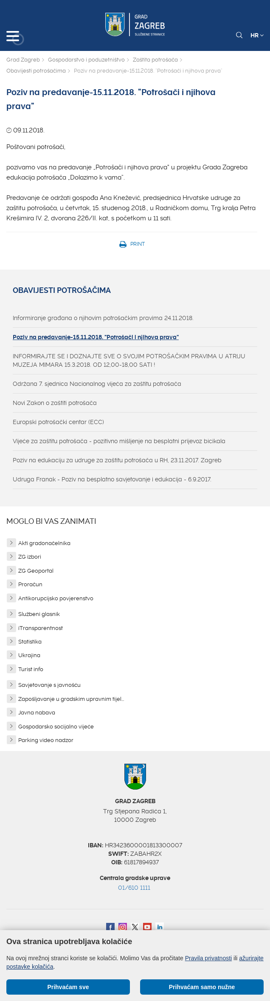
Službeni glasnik (39, 614)
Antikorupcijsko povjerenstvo (55, 598)
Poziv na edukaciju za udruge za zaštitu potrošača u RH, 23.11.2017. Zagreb (117, 460)
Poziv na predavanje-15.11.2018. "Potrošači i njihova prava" (96, 337)
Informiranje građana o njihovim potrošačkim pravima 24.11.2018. (103, 318)
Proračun (30, 584)
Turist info (30, 669)
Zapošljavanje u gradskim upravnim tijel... (71, 699)
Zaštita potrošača (155, 59)
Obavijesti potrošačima (36, 70)
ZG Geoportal (35, 571)
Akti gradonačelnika (44, 543)
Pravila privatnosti (208, 958)
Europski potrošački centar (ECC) (58, 422)
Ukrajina (29, 655)
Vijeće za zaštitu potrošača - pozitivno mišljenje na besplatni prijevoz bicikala (119, 441)
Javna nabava (36, 712)
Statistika (30, 641)
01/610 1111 (134, 887)
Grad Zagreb (23, 59)
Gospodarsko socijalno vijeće (56, 726)
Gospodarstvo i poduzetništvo (86, 59)
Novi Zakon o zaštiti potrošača (55, 402)
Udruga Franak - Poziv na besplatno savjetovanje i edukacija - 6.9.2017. (112, 479)
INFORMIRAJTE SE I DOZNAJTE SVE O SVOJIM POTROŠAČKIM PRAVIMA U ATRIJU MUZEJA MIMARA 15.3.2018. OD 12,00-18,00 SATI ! (129, 360)
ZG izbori (29, 557)
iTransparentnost (40, 628)
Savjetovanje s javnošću (49, 685)
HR (257, 35)
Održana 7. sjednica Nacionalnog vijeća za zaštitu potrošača (97, 383)
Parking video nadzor (45, 740)
